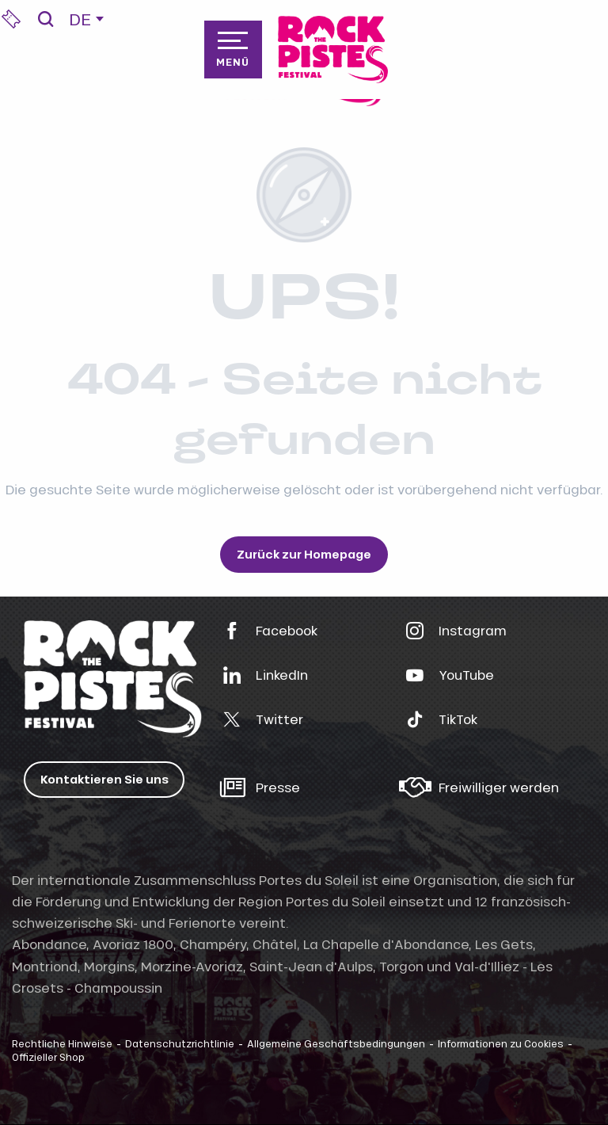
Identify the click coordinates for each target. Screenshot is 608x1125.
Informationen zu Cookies (501, 1043)
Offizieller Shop (48, 1057)
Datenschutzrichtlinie (179, 1043)
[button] (45, 19)
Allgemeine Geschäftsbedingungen (336, 1043)
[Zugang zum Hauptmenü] (232, 49)
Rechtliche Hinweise (62, 1043)
